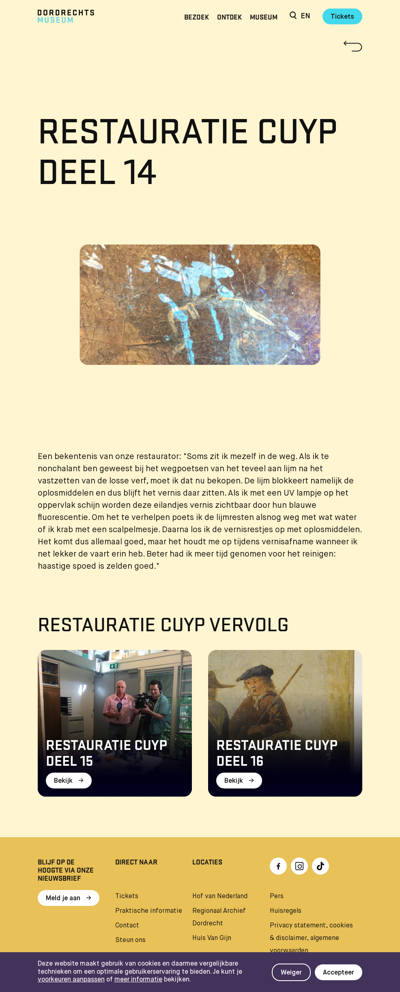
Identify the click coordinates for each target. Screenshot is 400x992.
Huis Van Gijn (211, 938)
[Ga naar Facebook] (278, 866)
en (305, 16)
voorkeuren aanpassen (71, 980)
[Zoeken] (293, 16)
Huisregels (285, 911)
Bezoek (196, 16)
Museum (263, 16)
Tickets (342, 17)
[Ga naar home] (86, 16)
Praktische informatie (148, 911)
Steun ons (130, 940)
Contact (127, 926)
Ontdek (229, 16)
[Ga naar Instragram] (299, 866)
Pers (277, 896)
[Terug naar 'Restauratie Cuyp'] (200, 46)
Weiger (291, 973)
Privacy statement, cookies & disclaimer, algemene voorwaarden (311, 938)
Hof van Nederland (219, 896)
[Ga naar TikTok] (320, 866)
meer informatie (138, 980)
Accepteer (338, 973)
